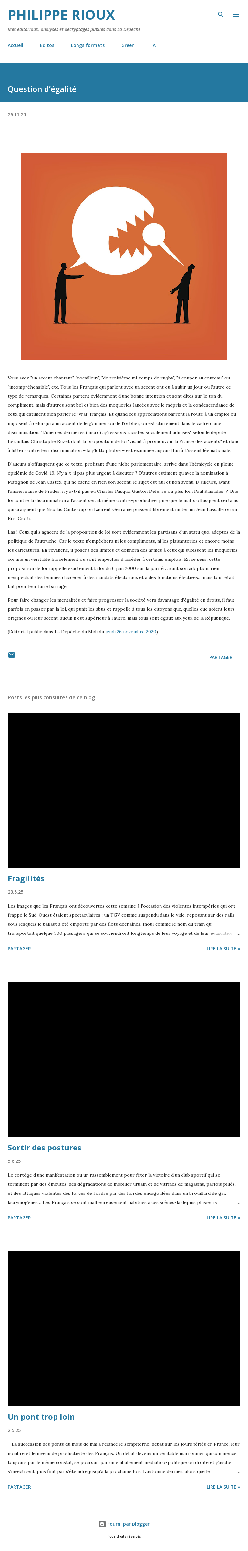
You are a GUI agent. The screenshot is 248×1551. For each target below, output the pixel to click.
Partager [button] (220, 657)
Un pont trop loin (41, 1416)
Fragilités (26, 878)
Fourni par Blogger (124, 1524)
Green (128, 45)
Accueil (15, 45)
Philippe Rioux (61, 14)
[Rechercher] (221, 12)
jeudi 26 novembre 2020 (130, 632)
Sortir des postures (44, 1147)
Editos (47, 45)
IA (153, 45)
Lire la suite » (223, 948)
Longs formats (88, 45)
